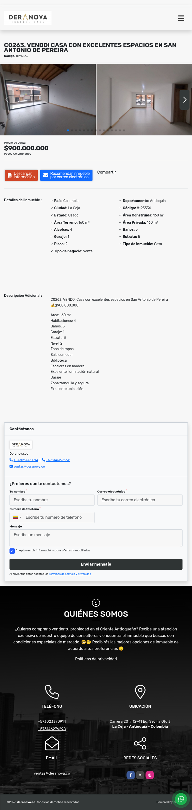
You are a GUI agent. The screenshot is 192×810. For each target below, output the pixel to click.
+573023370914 (26, 460)
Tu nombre (18, 491)
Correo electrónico (112, 491)
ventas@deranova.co (29, 466)
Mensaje (17, 526)
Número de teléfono (25, 509)
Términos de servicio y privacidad (70, 574)
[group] (48, 99)
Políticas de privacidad (96, 659)
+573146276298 (58, 460)
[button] (68, 130)
